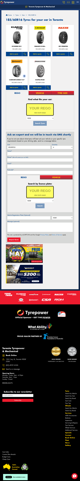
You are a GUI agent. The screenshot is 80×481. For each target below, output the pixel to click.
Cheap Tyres (6, 437)
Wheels (68, 383)
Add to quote (14, 54)
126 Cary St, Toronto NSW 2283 (16, 338)
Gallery (68, 423)
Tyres (67, 369)
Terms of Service (57, 235)
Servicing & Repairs (71, 401)
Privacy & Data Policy (13, 478)
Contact (68, 413)
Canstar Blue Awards (9, 432)
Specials (68, 410)
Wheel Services (70, 405)
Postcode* (10, 170)
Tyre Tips (68, 381)
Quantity (54, 145)
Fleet (67, 418)
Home (9, 15)
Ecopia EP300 (40, 80)
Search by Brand (70, 376)
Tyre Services (69, 403)
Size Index (5, 430)
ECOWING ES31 (17, 46)
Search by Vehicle (71, 371)
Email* (9, 164)
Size (8, 145)
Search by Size (70, 374)
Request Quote (14, 239)
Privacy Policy (44, 235)
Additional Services (71, 408)
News (67, 420)
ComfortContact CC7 (16, 80)
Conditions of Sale (25, 478)
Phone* (17, 157)
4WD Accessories (71, 393)
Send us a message (13, 347)
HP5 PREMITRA (63, 46)
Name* (9, 151)
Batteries (68, 396)
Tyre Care (68, 379)
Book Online (70, 415)
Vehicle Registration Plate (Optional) (18, 215)
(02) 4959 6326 (12, 343)
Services (68, 391)
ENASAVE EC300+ (39, 46)
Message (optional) (13, 221)
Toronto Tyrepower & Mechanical (40, 7)
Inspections (68, 398)
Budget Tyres (6, 435)
